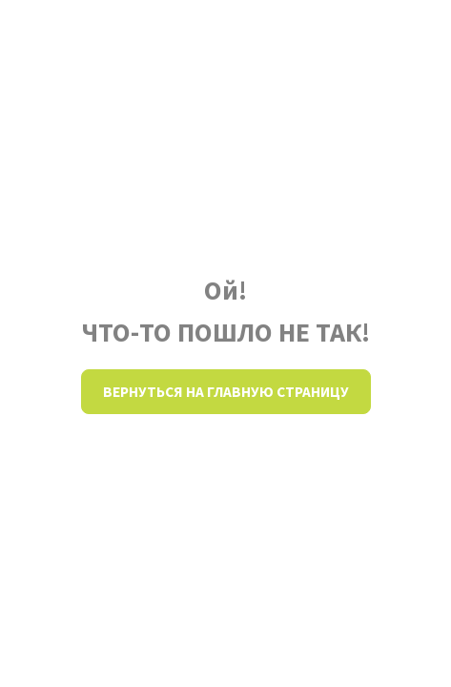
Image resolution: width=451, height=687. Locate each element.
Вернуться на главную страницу (226, 392)
